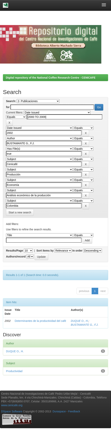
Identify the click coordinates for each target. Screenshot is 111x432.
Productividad (14, 371)
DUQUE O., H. (80, 320)
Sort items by (45, 250)
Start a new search (20, 212)
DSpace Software (11, 411)
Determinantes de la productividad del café (40, 320)
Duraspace (59, 411)
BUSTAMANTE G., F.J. (85, 324)
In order (77, 250)
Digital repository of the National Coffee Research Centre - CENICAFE (51, 77)
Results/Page (14, 250)
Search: (11, 101)
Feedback (74, 411)
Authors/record (16, 256)
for (8, 107)
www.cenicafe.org (11, 405)
